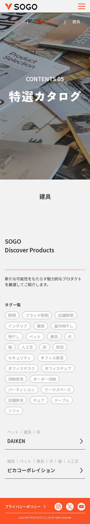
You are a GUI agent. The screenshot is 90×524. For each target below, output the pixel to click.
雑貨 (41, 326)
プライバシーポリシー (23, 506)
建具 (54, 336)
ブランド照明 (36, 315)
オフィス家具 (52, 358)
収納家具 (16, 379)
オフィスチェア (58, 368)
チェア (39, 400)
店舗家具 (16, 400)
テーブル (61, 400)
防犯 (60, 347)
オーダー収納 (44, 379)
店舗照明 (65, 315)
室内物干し (63, 326)
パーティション (21, 389)
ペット (35, 336)
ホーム (15, 21)
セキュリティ (19, 358)
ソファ (14, 411)
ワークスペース (57, 389)
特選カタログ (46, 21)
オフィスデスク (21, 368)
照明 (12, 315)
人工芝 (27, 347)
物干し (14, 336)
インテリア (17, 326)
